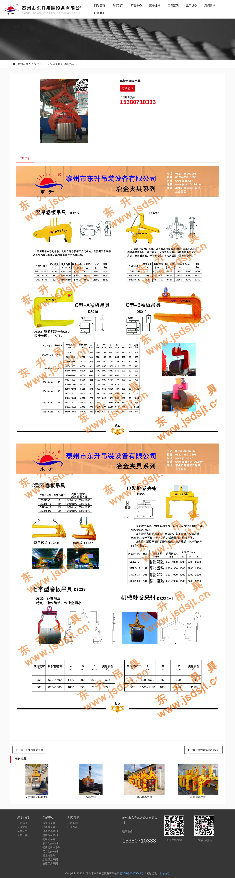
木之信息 (164, 873)
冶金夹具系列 (52, 63)
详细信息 (24, 158)
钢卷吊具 (69, 63)
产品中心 (36, 63)
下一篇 (203, 749)
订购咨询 (127, 88)
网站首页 (99, 5)
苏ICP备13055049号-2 (133, 873)
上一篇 (29, 749)
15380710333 (138, 102)
